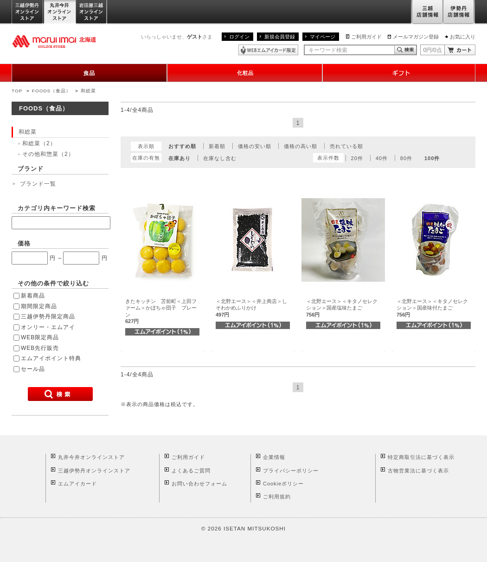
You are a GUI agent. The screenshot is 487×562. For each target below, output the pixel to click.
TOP (17, 90)
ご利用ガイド (366, 36)
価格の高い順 (300, 146)
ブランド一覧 (38, 184)
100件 (432, 158)
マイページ (322, 36)
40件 (382, 158)
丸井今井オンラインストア (60, 12)
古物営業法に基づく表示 (418, 470)
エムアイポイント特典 (51, 358)
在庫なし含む (220, 158)
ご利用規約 (277, 496)
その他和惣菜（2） (48, 154)
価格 (24, 243)
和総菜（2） (39, 143)
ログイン (239, 36)
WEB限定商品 (40, 337)
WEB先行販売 (40, 348)
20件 (357, 158)
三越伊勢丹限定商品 (48, 316)
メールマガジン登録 (416, 36)
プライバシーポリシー (291, 470)
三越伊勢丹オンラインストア (28, 12)
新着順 (217, 146)
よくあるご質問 (191, 470)
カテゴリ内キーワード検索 (57, 208)
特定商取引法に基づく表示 (421, 457)
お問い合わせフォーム (199, 483)
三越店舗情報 (427, 12)
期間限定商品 (39, 306)
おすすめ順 (182, 146)
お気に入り (462, 36)
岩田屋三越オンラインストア (92, 12)
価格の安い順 (254, 146)
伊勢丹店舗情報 (459, 12)
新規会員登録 (279, 36)
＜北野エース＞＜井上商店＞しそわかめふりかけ (251, 307)
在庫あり (179, 158)
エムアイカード (77, 483)
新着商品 (33, 295)
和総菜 (88, 90)
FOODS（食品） (51, 90)
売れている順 (346, 146)
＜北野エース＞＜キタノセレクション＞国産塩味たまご (342, 307)
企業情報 (274, 457)
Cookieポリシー (283, 483)
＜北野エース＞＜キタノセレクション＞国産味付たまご (432, 307)
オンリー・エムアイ (48, 327)
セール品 (33, 369)
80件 (406, 158)
